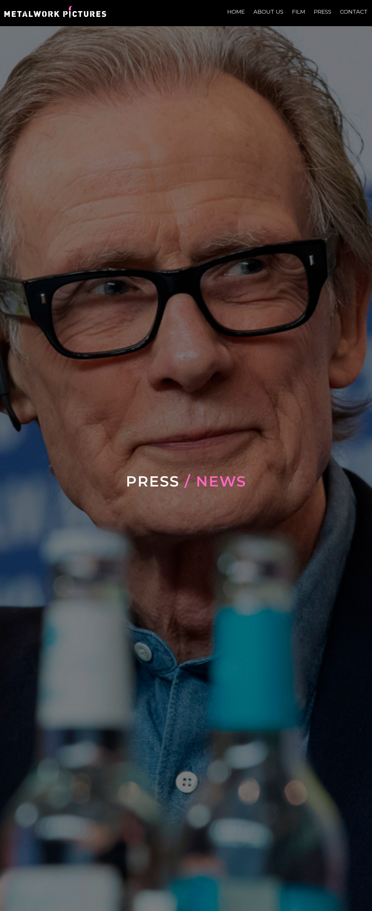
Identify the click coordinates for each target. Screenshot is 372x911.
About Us (268, 11)
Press (322, 11)
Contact (354, 11)
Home (236, 11)
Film (298, 11)
